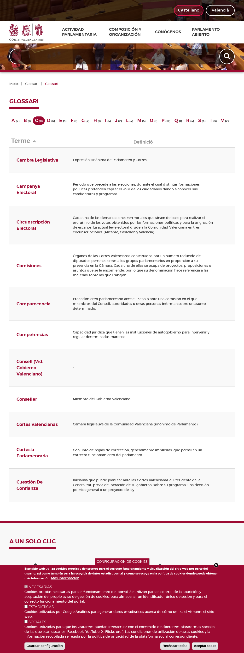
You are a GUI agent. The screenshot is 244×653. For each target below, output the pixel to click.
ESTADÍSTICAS (41, 607)
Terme (25, 141)
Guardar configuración (45, 646)
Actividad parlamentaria (82, 32)
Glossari (31, 84)
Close (216, 565)
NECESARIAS (40, 587)
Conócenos (173, 32)
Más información (65, 578)
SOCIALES (37, 622)
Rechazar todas (175, 646)
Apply (226, 57)
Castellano (188, 10)
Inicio (13, 84)
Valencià (220, 10)
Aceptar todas (205, 646)
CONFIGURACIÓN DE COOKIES (122, 561)
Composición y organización (130, 32)
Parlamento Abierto (205, 32)
